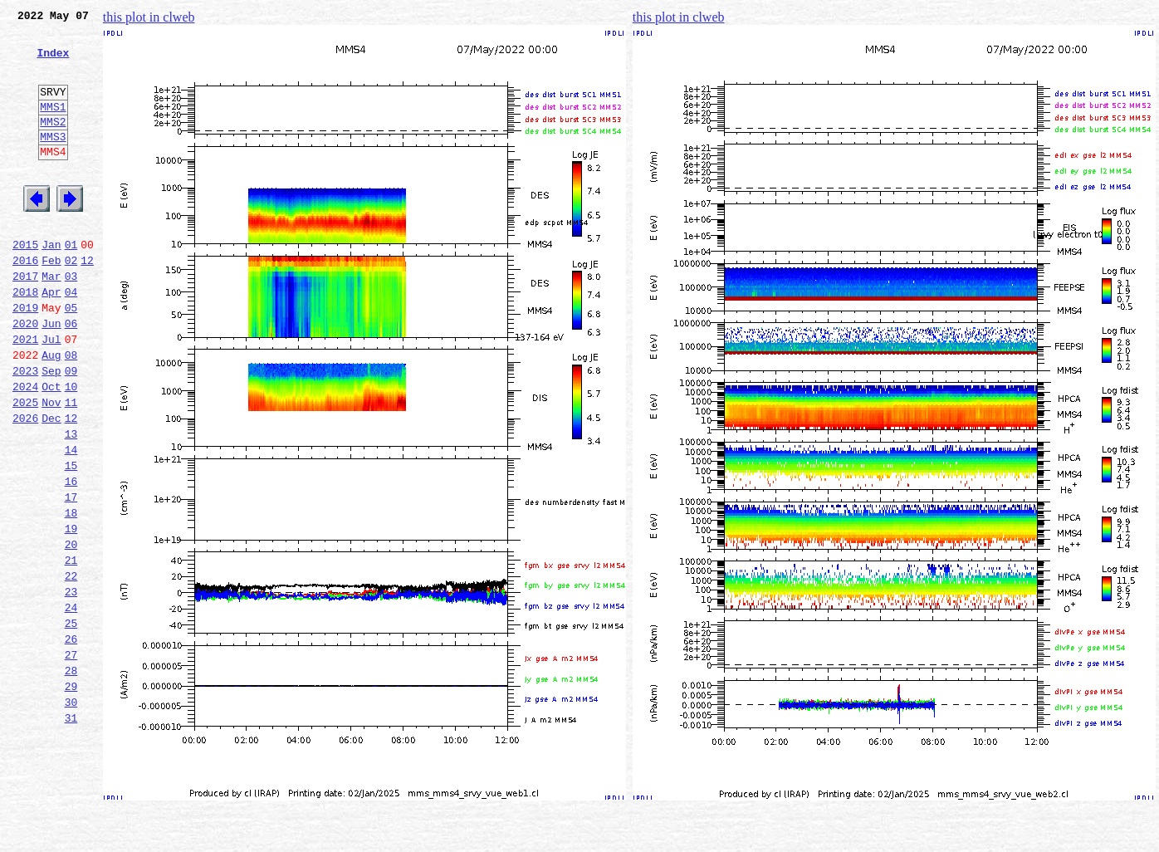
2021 (25, 393)
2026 (25, 484)
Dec (51, 484)
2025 (25, 466)
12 (87, 302)
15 (71, 539)
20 (71, 631)
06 (71, 375)
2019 (25, 357)
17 (71, 576)
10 (71, 448)
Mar (51, 320)
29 (71, 795)
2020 (25, 375)
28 (71, 777)
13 (71, 503)
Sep (51, 430)
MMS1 (53, 126)
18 (71, 594)
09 (71, 430)
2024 (25, 448)
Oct (51, 448)
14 (71, 521)
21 (71, 649)
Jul (51, 393)
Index (53, 62)
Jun (51, 375)
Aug (51, 411)
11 (71, 466)
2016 (25, 302)
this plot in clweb (149, 17)
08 (71, 411)
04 (71, 338)
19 (71, 612)
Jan (51, 284)
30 (71, 813)
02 (71, 302)
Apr (51, 338)
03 (71, 320)
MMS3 (53, 161)
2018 (25, 338)
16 (71, 558)
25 (71, 722)
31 (71, 832)
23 (71, 685)
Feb (51, 302)
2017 (25, 320)
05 (71, 357)
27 (71, 759)
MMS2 (53, 143)
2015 (25, 284)
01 (71, 284)
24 (71, 704)
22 (71, 667)
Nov (51, 466)
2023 (25, 430)
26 (71, 740)
